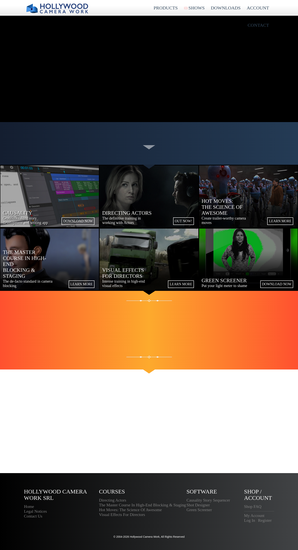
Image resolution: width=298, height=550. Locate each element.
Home (29, 506)
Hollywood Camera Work (145, 536)
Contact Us (33, 516)
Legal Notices (35, 511)
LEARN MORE (280, 221)
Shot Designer (198, 505)
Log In (249, 520)
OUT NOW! (183, 221)
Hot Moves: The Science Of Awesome (130, 510)
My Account (254, 515)
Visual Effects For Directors (122, 514)
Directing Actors (112, 500)
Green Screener (199, 510)
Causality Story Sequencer (208, 500)
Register (265, 520)
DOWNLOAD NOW (78, 221)
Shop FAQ (252, 506)
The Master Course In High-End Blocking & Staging (142, 505)
